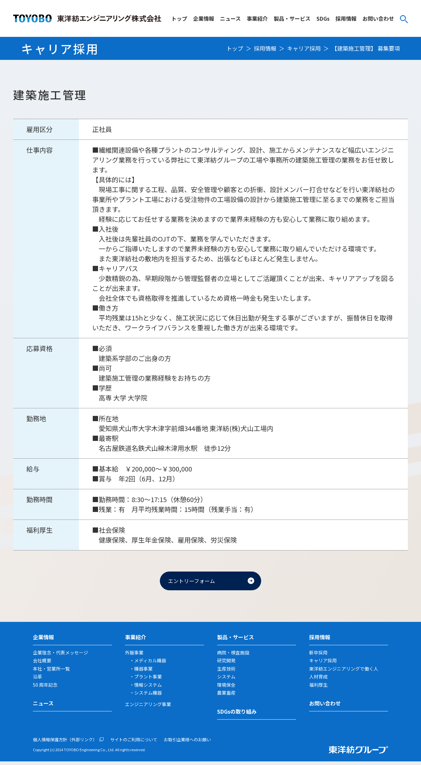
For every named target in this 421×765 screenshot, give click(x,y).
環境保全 (226, 688)
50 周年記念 (45, 688)
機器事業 (143, 672)
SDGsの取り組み (237, 715)
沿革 (37, 680)
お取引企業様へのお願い (187, 743)
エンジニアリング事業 (148, 707)
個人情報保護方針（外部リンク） (65, 743)
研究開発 (226, 664)
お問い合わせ (378, 18)
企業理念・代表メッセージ (60, 655)
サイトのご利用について (133, 743)
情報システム (148, 688)
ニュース (230, 18)
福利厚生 (318, 688)
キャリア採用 (304, 48)
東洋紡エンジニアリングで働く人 (343, 672)
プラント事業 (148, 680)
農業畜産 (226, 696)
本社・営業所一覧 (51, 672)
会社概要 (42, 664)
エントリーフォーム (195, 582)
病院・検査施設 (233, 655)
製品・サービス (292, 18)
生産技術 (226, 672)
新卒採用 (318, 655)
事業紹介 (257, 18)
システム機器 (148, 696)
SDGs (323, 18)
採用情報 (346, 18)
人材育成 (318, 680)
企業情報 (203, 18)
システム (226, 680)
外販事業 (134, 655)
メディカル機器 (150, 664)
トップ (179, 18)
